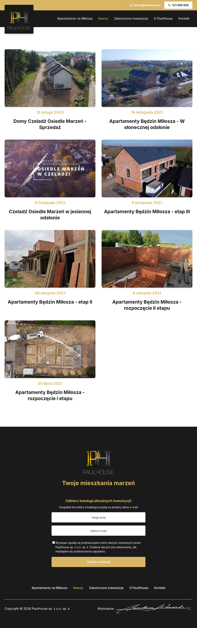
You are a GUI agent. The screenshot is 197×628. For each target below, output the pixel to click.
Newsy (103, 18)
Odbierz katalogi (98, 562)
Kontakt (184, 18)
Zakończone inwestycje (131, 18)
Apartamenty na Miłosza (74, 18)
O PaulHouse (163, 18)
